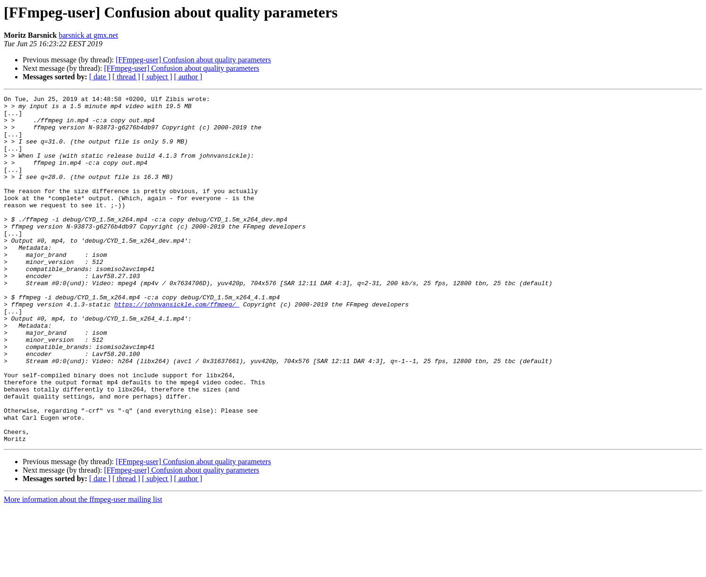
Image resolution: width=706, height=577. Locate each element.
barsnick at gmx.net (88, 35)
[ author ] (188, 77)
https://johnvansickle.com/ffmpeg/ (176, 346)
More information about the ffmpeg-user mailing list (83, 569)
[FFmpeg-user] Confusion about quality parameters (193, 60)
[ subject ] (157, 77)
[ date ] (99, 77)
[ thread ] (126, 77)
